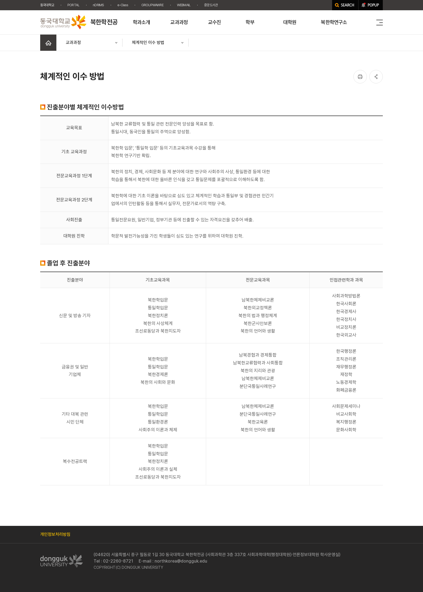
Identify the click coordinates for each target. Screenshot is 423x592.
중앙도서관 (211, 5)
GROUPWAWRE (152, 5)
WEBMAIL (183, 5)
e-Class (122, 5)
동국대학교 (47, 5)
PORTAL (73, 5)
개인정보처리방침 (55, 534)
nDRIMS (98, 5)
